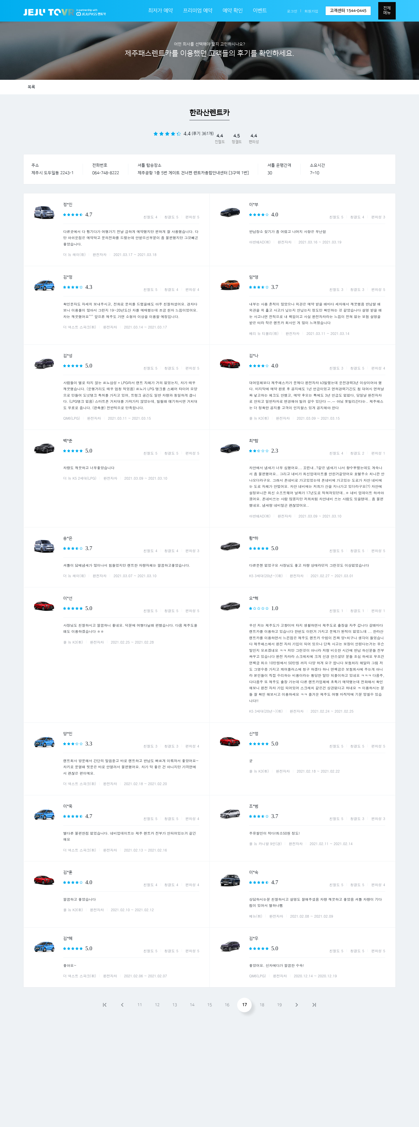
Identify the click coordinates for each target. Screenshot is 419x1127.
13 (174, 1005)
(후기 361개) (203, 133)
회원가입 (311, 10)
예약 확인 (233, 11)
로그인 (292, 10)
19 (279, 1005)
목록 (31, 87)
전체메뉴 (387, 10)
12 (157, 1005)
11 (139, 1005)
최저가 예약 (160, 11)
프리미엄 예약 (197, 11)
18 (262, 1005)
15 (209, 1005)
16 (227, 1005)
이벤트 (260, 11)
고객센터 (348, 10)
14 (192, 1005)
